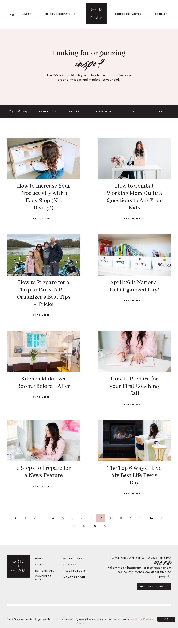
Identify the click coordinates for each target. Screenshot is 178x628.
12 (130, 518)
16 (73, 526)
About (39, 565)
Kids (131, 111)
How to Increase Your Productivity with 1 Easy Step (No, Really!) (43, 196)
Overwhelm (103, 111)
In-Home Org (45, 571)
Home (39, 559)
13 (141, 518)
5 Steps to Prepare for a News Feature (44, 472)
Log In (13, 14)
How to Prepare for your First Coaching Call (134, 386)
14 (151, 518)
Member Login (74, 577)
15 (161, 518)
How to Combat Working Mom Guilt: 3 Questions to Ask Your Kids (134, 196)
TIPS (159, 111)
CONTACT (161, 14)
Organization (47, 111)
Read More (41, 218)
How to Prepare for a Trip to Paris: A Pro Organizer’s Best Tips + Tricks (44, 293)
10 (110, 518)
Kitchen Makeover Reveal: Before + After (43, 382)
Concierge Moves (43, 578)
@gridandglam (152, 586)
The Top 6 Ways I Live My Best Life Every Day (134, 475)
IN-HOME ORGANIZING (60, 14)
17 (84, 526)
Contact (70, 565)
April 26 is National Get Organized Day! (134, 286)
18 (94, 526)
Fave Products (74, 571)
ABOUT (26, 14)
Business (75, 111)
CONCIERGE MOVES (128, 14)
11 (121, 518)
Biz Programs (73, 559)
